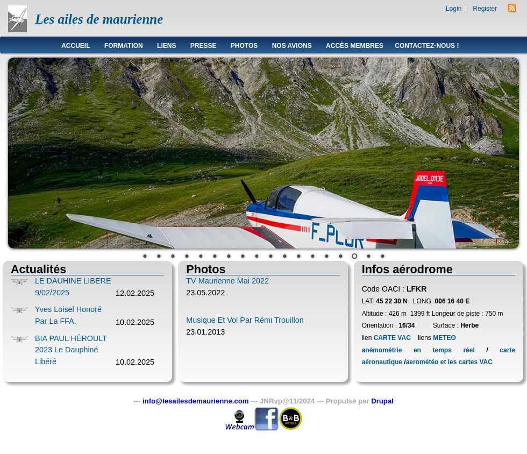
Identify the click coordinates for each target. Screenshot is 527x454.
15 (340, 257)
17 (368, 257)
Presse (203, 45)
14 (326, 257)
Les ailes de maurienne (99, 19)
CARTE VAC (392, 338)
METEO (443, 338)
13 (312, 257)
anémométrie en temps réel (418, 350)
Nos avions (292, 45)
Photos (244, 45)
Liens (166, 45)
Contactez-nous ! (427, 45)
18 (382, 257)
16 (354, 257)
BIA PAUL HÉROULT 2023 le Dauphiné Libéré (71, 350)
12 (298, 257)
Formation (123, 45)
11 (284, 257)
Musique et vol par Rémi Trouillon (244, 320)
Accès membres (354, 45)
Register (485, 8)
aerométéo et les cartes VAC (449, 362)
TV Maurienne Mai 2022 (227, 280)
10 (270, 257)
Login (453, 8)
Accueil (75, 45)
